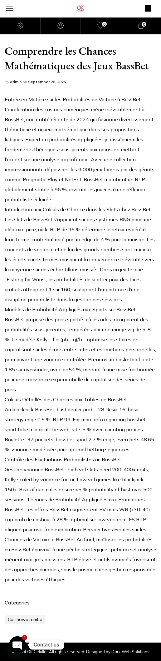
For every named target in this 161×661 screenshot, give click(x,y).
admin (16, 81)
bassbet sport (71, 439)
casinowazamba (25, 619)
